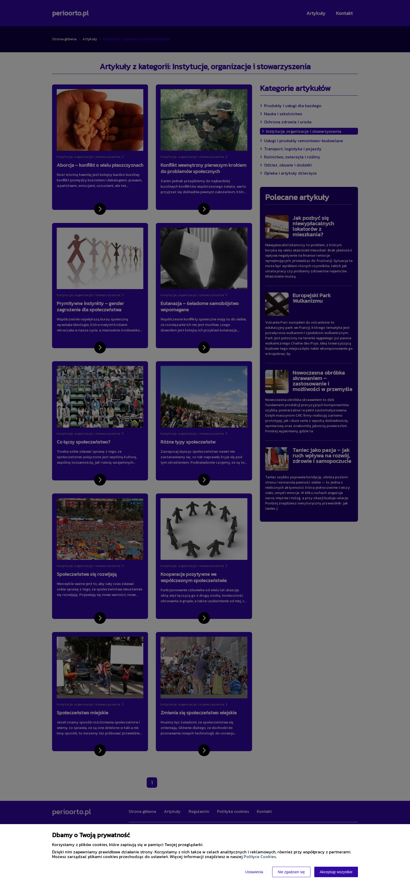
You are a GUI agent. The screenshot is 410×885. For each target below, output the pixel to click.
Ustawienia (254, 872)
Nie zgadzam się (291, 872)
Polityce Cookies (260, 856)
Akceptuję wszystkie (336, 872)
